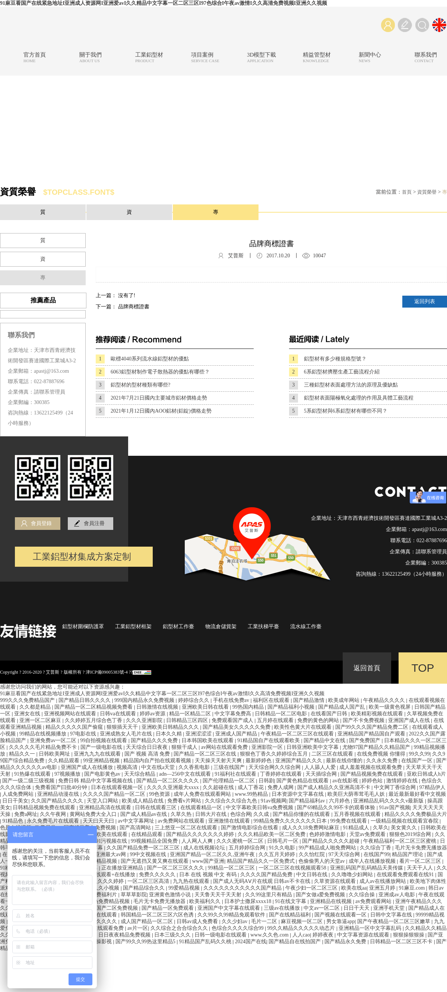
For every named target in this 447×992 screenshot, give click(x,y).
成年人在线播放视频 (373, 861)
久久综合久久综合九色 (232, 801)
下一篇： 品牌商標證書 (122, 306)
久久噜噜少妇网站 (352, 874)
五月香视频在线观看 (358, 814)
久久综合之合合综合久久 (179, 928)
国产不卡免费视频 (364, 720)
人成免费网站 (18, 794)
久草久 (381, 827)
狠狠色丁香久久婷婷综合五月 (274, 754)
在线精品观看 (147, 834)
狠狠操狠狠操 (409, 935)
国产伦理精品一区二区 (229, 780)
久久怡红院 (312, 854)
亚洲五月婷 (383, 888)
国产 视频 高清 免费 (147, 754)
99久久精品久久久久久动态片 (301, 928)
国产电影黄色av (103, 774)
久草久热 (182, 814)
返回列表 (424, 301)
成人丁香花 (251, 787)
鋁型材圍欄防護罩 (83, 626)
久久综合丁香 (376, 847)
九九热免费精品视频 (107, 901)
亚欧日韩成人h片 (426, 774)
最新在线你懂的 (345, 760)
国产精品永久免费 (346, 941)
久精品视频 (104, 861)
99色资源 (160, 794)
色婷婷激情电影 (328, 834)
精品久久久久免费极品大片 (415, 814)
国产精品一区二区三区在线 (206, 754)
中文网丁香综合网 (395, 787)
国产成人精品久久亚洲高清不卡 (334, 787)
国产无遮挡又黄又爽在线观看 (155, 861)
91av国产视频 (394, 807)
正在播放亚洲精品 (123, 868)
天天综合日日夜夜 (147, 747)
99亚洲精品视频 (102, 760)
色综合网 (240, 814)
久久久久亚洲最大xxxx (173, 787)
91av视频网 (273, 801)
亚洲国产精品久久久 (299, 760)
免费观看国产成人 (233, 720)
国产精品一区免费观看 (168, 908)
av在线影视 (345, 780)
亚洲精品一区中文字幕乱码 (371, 928)
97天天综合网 (345, 854)
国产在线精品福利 (290, 915)
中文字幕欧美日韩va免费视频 (260, 807)
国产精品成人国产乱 (342, 707)
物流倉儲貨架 (221, 626)
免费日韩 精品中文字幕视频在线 (96, 780)
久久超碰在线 (219, 787)
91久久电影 (283, 847)
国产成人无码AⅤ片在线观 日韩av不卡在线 (262, 881)
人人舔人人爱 (320, 767)
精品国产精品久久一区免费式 (261, 861)
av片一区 (137, 928)
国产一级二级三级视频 (29, 780)
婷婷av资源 (153, 713)
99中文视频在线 (149, 854)
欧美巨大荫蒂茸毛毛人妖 (356, 794)
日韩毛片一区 (283, 841)
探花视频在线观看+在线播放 (103, 874)
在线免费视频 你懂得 (381, 754)
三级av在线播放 (282, 908)
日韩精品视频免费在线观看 (45, 807)
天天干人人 (420, 868)
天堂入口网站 (103, 801)
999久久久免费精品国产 (28, 700)
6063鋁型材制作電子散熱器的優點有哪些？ (153, 372)
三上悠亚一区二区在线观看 (187, 827)
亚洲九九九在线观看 (98, 754)
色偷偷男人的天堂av (322, 861)
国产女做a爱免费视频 (321, 894)
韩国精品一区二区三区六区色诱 (158, 915)
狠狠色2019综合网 (410, 834)
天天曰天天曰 (99, 821)
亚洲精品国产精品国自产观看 (372, 734)
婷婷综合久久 (194, 700)
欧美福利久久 (205, 901)
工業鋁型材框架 (133, 626)
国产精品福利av (307, 801)
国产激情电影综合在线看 (250, 827)
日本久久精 (169, 734)
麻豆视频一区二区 (302, 921)
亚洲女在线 (28, 713)
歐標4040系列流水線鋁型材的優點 (142, 358)
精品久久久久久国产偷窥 (74, 727)
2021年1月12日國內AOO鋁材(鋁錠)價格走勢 (154, 411)
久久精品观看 (64, 760)
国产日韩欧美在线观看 (102, 834)
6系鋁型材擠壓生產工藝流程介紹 (334, 372)
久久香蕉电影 (194, 767)
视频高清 (128, 767)
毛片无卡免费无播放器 (421, 847)
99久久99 (419, 754)
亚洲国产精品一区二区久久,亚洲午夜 (213, 854)
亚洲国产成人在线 (409, 720)
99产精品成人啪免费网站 (328, 847)
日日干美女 (15, 801)
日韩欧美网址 (55, 754)
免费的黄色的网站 (318, 720)
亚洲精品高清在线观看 (106, 807)
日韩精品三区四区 (187, 720)
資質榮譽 (427, 192)
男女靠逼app (340, 921)
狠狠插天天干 (123, 727)
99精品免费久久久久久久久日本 (291, 821)
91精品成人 (357, 827)
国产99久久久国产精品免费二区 (372, 727)
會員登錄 (41, 523)
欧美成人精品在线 (143, 801)
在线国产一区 (417, 760)
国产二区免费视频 (117, 908)
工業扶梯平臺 (263, 626)
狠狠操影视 (99, 941)
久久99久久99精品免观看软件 (232, 915)
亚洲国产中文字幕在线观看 (229, 908)
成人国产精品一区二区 (147, 921)
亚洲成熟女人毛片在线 (126, 734)
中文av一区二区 (322, 908)
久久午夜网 (53, 814)
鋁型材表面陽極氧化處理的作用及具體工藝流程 (351, 398)
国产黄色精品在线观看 (303, 780)
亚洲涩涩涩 (199, 734)
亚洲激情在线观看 (229, 821)
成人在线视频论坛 (204, 847)
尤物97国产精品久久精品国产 (377, 747)
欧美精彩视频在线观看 (378, 713)
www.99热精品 (252, 794)
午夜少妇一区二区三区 (312, 888)
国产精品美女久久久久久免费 (237, 727)
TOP (422, 668)
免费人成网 (281, 787)
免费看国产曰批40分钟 (62, 787)
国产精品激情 (309, 700)
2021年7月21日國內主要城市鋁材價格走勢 (151, 398)
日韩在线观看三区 (156, 807)
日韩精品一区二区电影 (281, 713)
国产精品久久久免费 (155, 740)
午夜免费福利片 (99, 894)
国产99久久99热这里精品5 (146, 941)
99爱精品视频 (184, 888)
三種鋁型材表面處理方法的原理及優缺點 (343, 385)
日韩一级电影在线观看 (221, 935)
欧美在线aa (354, 888)
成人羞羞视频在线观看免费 (371, 767)
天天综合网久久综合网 (275, 767)
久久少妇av (235, 921)
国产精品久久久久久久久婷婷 (200, 834)
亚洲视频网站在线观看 (71, 713)
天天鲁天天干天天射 (218, 894)
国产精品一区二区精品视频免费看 (94, 707)
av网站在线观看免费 (225, 747)
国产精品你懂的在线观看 (302, 814)
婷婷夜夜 (324, 935)
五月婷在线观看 (276, 720)
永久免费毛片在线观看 (53, 821)
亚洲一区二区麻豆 (41, 720)
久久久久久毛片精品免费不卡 (43, 747)
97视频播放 (68, 774)
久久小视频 (107, 888)
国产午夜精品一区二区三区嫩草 (394, 921)
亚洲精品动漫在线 (58, 794)
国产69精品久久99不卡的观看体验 (337, 807)
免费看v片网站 (185, 801)
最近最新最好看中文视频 (417, 794)
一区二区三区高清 (149, 881)
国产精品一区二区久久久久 (168, 780)
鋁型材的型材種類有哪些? (133, 385)
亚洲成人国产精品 (237, 734)
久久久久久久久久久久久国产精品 (243, 888)
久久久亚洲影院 (145, 720)
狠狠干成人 (185, 747)
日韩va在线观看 (118, 713)
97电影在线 (84, 734)
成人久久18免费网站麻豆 (311, 827)
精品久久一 (23, 754)
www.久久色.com (270, 935)
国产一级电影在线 (102, 747)
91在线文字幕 (291, 901)
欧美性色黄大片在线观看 (303, 727)
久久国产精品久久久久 (58, 801)
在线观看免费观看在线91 (406, 874)
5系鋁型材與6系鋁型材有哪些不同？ (338, 411)
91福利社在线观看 (236, 774)
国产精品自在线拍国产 (295, 941)
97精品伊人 (432, 787)
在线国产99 (377, 854)
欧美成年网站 (344, 700)
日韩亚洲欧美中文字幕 (313, 747)
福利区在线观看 (272, 700)
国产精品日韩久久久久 (85, 700)
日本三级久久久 (173, 935)
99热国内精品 (248, 707)
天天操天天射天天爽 (219, 760)
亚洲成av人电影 (397, 894)
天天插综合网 (321, 774)
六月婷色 (340, 801)
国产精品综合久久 (144, 888)
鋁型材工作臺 (178, 626)
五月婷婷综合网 (248, 847)
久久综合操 (362, 894)
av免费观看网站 (374, 901)
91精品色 (13, 821)
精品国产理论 (408, 854)
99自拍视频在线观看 (104, 740)
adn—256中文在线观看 (185, 774)
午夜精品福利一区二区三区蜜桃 (400, 841)
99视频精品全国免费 (155, 841)
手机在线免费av (232, 700)
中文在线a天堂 (158, 767)
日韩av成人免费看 (198, 921)
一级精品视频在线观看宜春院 (405, 821)
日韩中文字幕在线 (391, 915)
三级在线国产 (229, 767)
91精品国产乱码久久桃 (206, 941)
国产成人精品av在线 (144, 814)
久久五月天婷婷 (278, 854)
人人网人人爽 (197, 841)
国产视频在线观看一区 (341, 915)
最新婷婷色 (259, 760)
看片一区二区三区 (421, 861)
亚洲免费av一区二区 (54, 740)
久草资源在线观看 (335, 881)
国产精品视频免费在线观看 (372, 774)
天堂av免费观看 (368, 834)
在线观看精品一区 (202, 807)
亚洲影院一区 (267, 747)
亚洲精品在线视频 (331, 901)
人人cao (301, 935)
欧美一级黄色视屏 (390, 707)
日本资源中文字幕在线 (298, 794)
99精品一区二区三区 (232, 868)
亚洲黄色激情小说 (170, 894)
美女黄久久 (404, 827)
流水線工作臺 (305, 626)
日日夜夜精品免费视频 (125, 935)
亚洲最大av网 (111, 854)
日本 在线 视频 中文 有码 (208, 874)
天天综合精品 (140, 774)
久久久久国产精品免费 (267, 874)
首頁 (407, 192)
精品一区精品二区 (190, 713)
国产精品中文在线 (325, 740)
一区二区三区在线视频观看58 (293, 868)
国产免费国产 (365, 740)
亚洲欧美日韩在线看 (206, 707)
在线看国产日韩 (330, 713)
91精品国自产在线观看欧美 (269, 740)
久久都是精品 (35, 707)
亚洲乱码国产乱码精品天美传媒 (367, 868)
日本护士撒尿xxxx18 (248, 901)
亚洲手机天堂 (389, 908)
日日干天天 (357, 908)
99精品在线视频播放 (43, 734)
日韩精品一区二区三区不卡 (402, 941)
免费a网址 (25, 814)
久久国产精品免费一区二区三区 (144, 847)
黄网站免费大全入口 (94, 814)
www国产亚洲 (208, 861)
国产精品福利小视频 (291, 707)
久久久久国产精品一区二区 (115, 794)
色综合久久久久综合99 (238, 928)
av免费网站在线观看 (182, 821)
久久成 (261, 814)
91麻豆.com (412, 888)
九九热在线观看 (192, 881)
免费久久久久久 (158, 874)
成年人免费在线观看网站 (203, 794)
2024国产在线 (250, 941)
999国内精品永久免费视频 (145, 700)
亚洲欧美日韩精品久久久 (171, 727)
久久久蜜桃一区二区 (240, 841)
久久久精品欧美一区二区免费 (272, 834)
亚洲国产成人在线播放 (87, 767)
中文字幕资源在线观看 (364, 935)
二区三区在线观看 (333, 754)
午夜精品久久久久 (384, 700)
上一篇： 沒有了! (115, 295)
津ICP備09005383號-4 (107, 672)
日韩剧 (266, 780)
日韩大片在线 (211, 814)
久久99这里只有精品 (269, 894)
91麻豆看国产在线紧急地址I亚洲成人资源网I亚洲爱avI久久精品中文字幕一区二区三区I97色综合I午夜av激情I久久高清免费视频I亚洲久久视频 (163, 3)
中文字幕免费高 (234, 713)
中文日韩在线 (312, 874)
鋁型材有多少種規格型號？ (328, 358)
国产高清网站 (136, 827)
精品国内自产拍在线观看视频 (158, 760)
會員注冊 (94, 523)
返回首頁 (367, 668)
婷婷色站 (373, 780)
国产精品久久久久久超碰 (331, 841)
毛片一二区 (265, 921)
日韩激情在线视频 (158, 707)
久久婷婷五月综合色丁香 (94, 720)
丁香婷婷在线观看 (281, 774)
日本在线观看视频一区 (118, 787)
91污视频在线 (112, 841)
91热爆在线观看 (33, 774)
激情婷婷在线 (402, 780)
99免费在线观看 (349, 821)
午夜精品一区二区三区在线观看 (298, 734)
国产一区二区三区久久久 (176, 868)
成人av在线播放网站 (383, 881)
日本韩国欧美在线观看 (208, 740)
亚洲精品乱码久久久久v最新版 (389, 801)
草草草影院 (134, 894)
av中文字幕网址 (136, 821)
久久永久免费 (382, 760)
